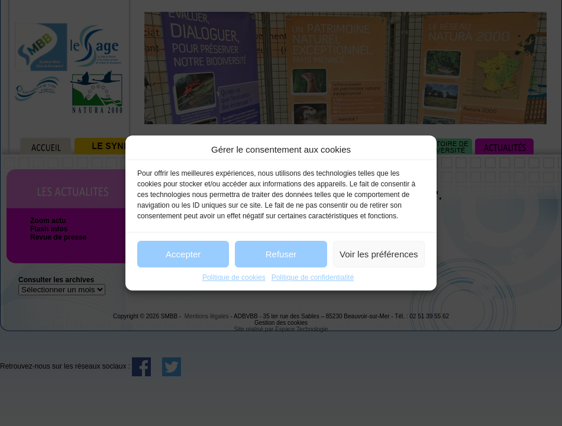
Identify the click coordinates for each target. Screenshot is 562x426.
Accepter (183, 254)
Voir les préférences (379, 254)
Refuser (281, 254)
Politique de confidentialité (313, 277)
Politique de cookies (234, 277)
